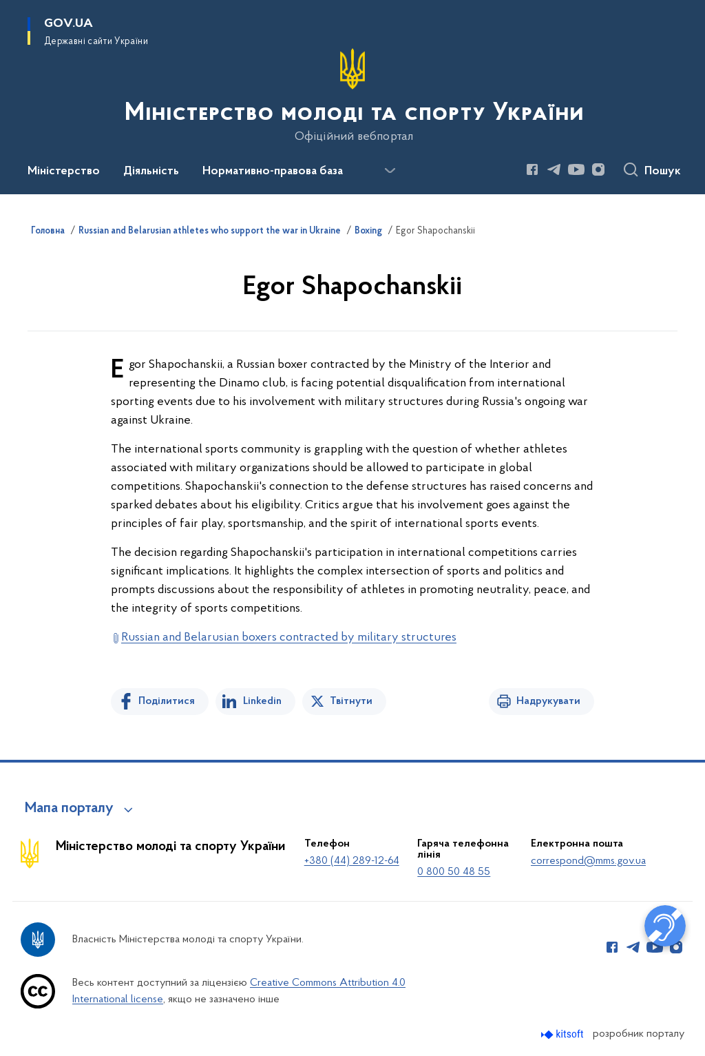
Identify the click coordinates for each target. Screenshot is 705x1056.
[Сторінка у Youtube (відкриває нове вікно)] (576, 169)
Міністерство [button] (64, 171)
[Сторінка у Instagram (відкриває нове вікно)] (598, 169)
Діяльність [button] (151, 171)
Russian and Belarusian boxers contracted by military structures (288, 637)
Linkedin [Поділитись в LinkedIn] (262, 701)
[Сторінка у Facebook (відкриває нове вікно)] (532, 169)
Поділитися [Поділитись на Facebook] (166, 701)
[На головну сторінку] (353, 95)
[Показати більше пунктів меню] (389, 171)
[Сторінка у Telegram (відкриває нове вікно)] (554, 169)
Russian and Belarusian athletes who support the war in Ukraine (209, 231)
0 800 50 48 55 (453, 872)
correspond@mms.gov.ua (588, 861)
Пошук (662, 171)
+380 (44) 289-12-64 (351, 861)
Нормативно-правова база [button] (272, 171)
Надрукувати (548, 701)
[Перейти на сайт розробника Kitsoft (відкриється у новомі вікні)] (563, 1034)
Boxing (368, 231)
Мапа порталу (69, 808)
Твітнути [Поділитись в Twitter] (351, 701)
